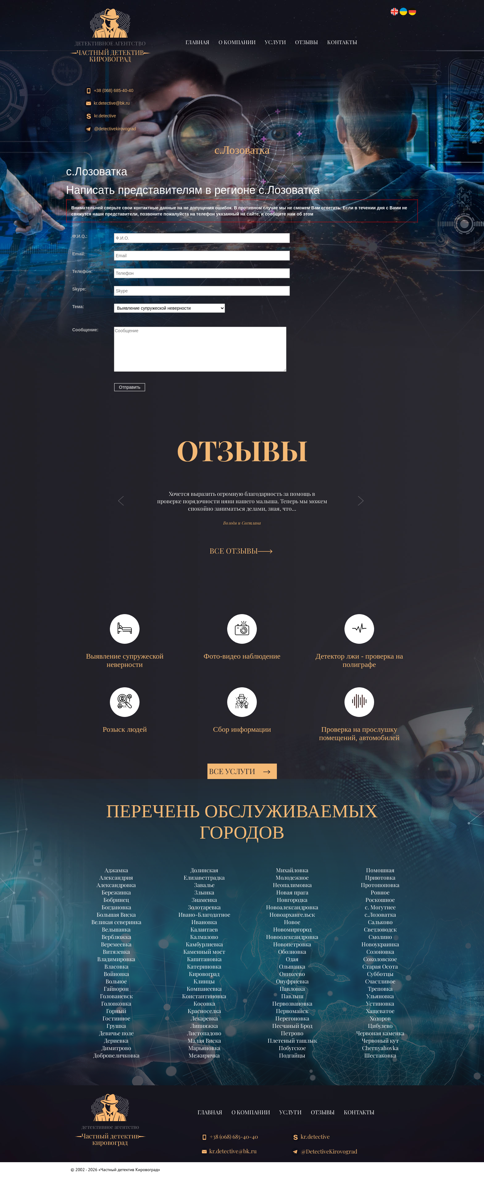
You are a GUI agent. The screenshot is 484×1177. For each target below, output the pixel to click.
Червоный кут (380, 1040)
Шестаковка (380, 1055)
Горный (116, 1011)
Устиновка (380, 1003)
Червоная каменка (380, 1033)
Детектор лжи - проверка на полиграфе (359, 641)
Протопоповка (380, 885)
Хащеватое (380, 1011)
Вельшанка (116, 929)
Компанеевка (204, 988)
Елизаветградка (204, 877)
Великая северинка (116, 922)
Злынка (204, 892)
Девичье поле (116, 1033)
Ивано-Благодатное (204, 914)
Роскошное (380, 899)
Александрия (116, 877)
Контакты (342, 42)
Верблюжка (116, 936)
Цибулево (380, 1025)
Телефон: (82, 271)
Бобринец (116, 899)
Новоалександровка (292, 907)
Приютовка (380, 877)
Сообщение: (85, 329)
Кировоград (204, 974)
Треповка (380, 988)
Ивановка (204, 922)
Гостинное (116, 1018)
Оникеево (292, 974)
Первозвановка (292, 1003)
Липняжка (204, 1025)
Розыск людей (124, 710)
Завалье (204, 885)
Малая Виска (204, 1040)
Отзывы (306, 42)
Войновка (116, 974)
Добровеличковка (116, 1055)
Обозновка (292, 951)
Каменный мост (204, 951)
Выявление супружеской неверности (124, 641)
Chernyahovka (380, 1048)
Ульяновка (380, 996)
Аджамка (116, 870)
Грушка (116, 1025)
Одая (292, 959)
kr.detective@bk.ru (107, 103)
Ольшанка (292, 966)
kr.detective (100, 116)
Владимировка (116, 959)
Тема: (78, 306)
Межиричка (204, 1055)
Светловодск (380, 929)
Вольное (116, 981)
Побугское (292, 1048)
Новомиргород (292, 929)
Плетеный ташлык (292, 1040)
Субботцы (380, 974)
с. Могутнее (380, 907)
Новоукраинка (380, 944)
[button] (121, 507)
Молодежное (292, 877)
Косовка (204, 1003)
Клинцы (204, 981)
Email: (78, 253)
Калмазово (204, 936)
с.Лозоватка (380, 914)
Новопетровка (292, 944)
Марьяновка (204, 1048)
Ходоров (380, 1018)
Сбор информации (242, 710)
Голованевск (116, 996)
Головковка (116, 1003)
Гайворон (116, 988)
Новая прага (292, 892)
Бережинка (116, 892)
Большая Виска (116, 914)
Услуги (275, 42)
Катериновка (204, 966)
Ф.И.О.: (79, 236)
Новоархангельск (292, 914)
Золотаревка (204, 907)
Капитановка (204, 959)
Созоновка (380, 951)
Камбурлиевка (204, 944)
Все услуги (239, 771)
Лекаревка (204, 1018)
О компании (237, 42)
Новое (292, 922)
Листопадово (204, 1033)
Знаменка (204, 899)
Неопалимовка (292, 885)
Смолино (380, 936)
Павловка (292, 988)
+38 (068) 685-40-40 (109, 91)
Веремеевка (116, 944)
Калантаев (204, 929)
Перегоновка (292, 1018)
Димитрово (116, 1048)
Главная (197, 42)
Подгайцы (292, 1055)
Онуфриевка (292, 981)
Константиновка (204, 996)
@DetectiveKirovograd (110, 129)
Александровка (116, 885)
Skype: (79, 289)
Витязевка (116, 951)
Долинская (204, 870)
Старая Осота (380, 966)
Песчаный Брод (292, 1025)
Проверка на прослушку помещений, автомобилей (359, 714)
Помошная (380, 870)
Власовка (116, 966)
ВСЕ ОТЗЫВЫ (241, 550)
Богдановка (116, 907)
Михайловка (292, 870)
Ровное (380, 892)
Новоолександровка (292, 936)
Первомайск (292, 1011)
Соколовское (380, 959)
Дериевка (116, 1040)
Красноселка (204, 1011)
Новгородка (292, 899)
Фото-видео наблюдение (242, 637)
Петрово (292, 1033)
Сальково (380, 922)
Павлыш (292, 996)
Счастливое (380, 981)
